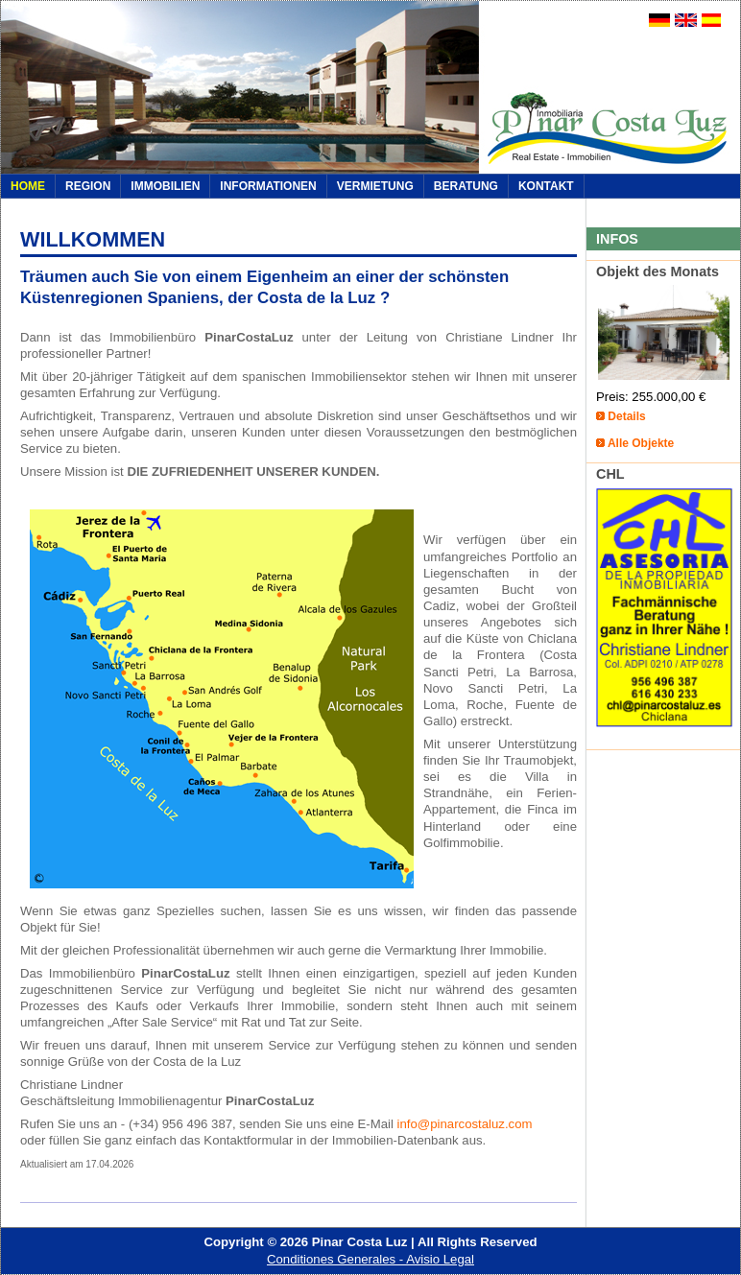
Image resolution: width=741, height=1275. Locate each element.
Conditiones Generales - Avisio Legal (370, 1259)
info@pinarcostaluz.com (465, 1124)
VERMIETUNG (375, 186)
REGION (87, 186)
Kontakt (546, 186)
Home (28, 186)
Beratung (466, 186)
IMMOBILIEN (165, 186)
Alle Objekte (641, 443)
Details (626, 416)
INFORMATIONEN (268, 186)
